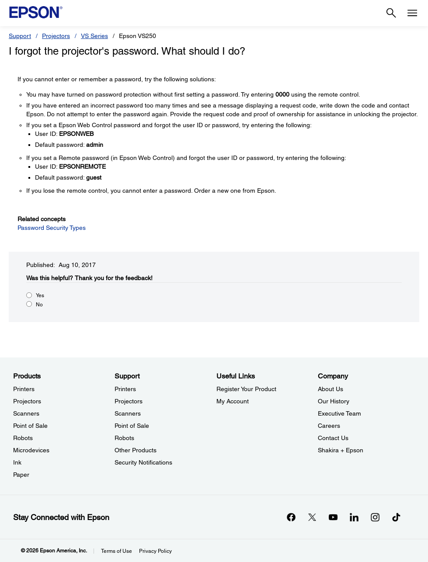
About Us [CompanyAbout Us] (330, 388)
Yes (40, 295)
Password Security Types (51, 227)
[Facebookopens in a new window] (291, 517)
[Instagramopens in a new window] (375, 517)
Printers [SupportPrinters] (125, 388)
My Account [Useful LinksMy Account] (232, 401)
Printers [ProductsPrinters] (24, 388)
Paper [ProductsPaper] (21, 474)
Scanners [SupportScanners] (128, 413)
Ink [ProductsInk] (17, 462)
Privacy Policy (155, 551)
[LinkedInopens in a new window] (354, 517)
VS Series (94, 35)
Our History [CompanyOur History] (333, 401)
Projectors (56, 35)
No (39, 305)
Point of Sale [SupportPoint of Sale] (132, 425)
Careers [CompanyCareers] (329, 425)
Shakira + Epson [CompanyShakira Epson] (340, 450)
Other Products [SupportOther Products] (136, 450)
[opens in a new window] (396, 517)
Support (20, 35)
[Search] (391, 13)
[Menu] (412, 13)
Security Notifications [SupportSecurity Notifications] (143, 462)
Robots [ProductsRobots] (23, 437)
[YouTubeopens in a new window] (333, 517)
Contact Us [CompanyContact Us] (333, 437)
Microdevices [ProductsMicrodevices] (31, 450)
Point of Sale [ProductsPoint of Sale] (30, 425)
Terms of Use (116, 551)
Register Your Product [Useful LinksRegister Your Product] (246, 388)
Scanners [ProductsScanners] (26, 413)
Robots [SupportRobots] (124, 437)
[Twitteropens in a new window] (312, 517)
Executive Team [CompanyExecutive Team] (339, 413)
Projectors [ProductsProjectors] (27, 401)
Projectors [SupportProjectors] (129, 401)
